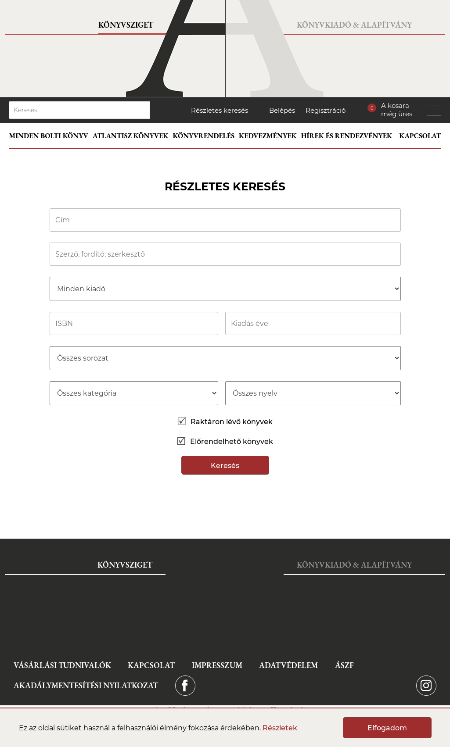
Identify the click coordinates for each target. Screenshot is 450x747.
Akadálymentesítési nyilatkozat (86, 685)
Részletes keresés (219, 110)
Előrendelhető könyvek (225, 441)
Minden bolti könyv (48, 135)
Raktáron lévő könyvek (225, 422)
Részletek (280, 728)
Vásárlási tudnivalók (62, 665)
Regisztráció (326, 110)
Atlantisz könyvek (131, 135)
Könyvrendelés (204, 135)
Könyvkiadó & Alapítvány (354, 25)
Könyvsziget (125, 25)
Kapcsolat (420, 135)
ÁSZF (344, 665)
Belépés (282, 110)
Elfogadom (387, 728)
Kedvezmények (268, 135)
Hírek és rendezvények (346, 135)
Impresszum (217, 665)
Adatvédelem (288, 665)
